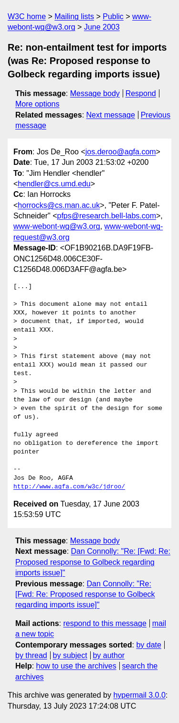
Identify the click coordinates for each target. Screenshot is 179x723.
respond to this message (104, 623)
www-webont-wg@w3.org (56, 226)
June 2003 (102, 27)
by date (148, 645)
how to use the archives (76, 666)
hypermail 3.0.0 (139, 695)
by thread (31, 655)
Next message (110, 115)
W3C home (27, 16)
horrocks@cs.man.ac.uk (59, 205)
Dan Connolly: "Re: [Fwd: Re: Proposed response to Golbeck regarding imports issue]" (92, 562)
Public (113, 16)
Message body (95, 93)
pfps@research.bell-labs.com (106, 216)
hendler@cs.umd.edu (54, 184)
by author (109, 655)
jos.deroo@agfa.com (120, 152)
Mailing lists (74, 16)
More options (37, 104)
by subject (70, 655)
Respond (141, 93)
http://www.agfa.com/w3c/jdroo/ (69, 487)
